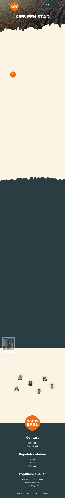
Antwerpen (32, 466)
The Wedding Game (33, 486)
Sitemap (44, 493)
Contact (35, 493)
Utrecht (32, 463)
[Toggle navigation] (51, 5)
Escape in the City (32, 482)
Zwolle (32, 460)
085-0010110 (32, 443)
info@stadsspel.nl (32, 446)
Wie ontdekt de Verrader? (32, 479)
